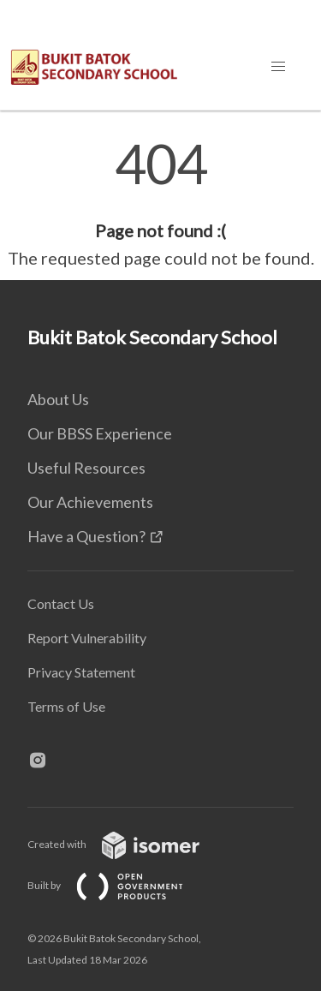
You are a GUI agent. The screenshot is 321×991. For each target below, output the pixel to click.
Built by (119, 885)
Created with (127, 844)
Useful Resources (86, 467)
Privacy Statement (81, 672)
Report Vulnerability (86, 638)
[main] (160, 204)
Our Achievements (90, 502)
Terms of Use (66, 706)
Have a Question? (86, 536)
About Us (58, 399)
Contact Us (60, 603)
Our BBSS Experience (99, 433)
